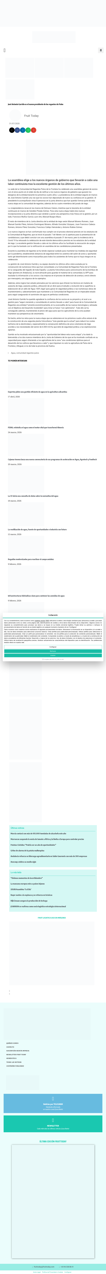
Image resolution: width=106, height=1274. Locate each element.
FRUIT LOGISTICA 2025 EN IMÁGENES (52, 918)
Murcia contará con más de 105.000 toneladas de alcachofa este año (38, 833)
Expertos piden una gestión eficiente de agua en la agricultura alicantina (37, 392)
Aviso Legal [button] (37, 1272)
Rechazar (53, 651)
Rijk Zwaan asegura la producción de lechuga (29, 901)
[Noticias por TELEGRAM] (53, 1098)
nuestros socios (40, 621)
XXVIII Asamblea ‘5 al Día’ (21, 889)
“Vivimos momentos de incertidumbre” (27, 878)
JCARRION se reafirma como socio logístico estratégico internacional (38, 906)
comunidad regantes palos (27, 353)
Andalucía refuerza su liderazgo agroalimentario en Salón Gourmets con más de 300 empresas (49, 856)
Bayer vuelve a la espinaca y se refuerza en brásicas (31, 895)
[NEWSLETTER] (53, 1120)
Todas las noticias (13, 1062)
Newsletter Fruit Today (16, 1055)
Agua (13, 353)
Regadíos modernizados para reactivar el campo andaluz (31, 559)
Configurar (52, 647)
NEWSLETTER (53, 1126)
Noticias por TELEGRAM (53, 1104)
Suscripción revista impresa (17, 1051)
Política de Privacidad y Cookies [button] (52, 1272)
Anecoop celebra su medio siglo (23, 862)
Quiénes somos (12, 1043)
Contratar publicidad (15, 1066)
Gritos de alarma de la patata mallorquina (27, 850)
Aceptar (52, 655)
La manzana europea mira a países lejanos (28, 884)
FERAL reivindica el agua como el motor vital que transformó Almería (36, 427)
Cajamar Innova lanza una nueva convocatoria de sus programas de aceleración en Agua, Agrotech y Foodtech (52, 459)
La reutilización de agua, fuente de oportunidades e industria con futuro (37, 529)
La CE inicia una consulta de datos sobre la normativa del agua (33, 496)
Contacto (10, 1047)
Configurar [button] (67, 1272)
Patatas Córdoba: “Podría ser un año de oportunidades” (33, 845)
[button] (4, 50)
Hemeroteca (11, 1058)
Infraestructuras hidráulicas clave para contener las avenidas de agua (36, 596)
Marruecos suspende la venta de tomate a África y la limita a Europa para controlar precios (47, 839)
